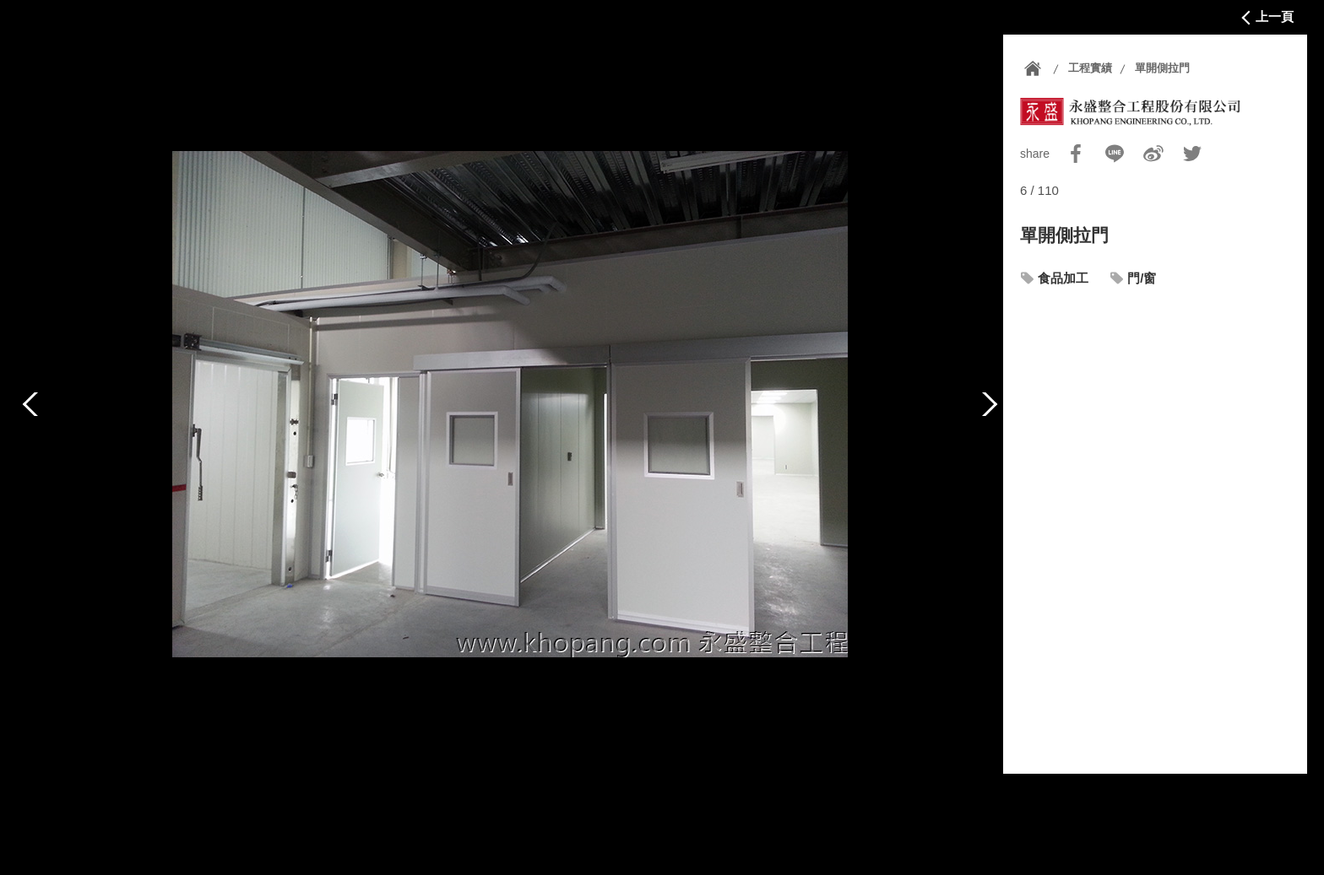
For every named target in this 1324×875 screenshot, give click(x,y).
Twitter (1192, 153)
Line (1114, 153)
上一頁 (1275, 16)
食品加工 (1063, 278)
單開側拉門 (1162, 68)
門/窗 (1141, 278)
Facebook (1075, 153)
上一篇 (30, 404)
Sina (1153, 153)
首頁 (1032, 68)
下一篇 (989, 404)
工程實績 (1090, 68)
